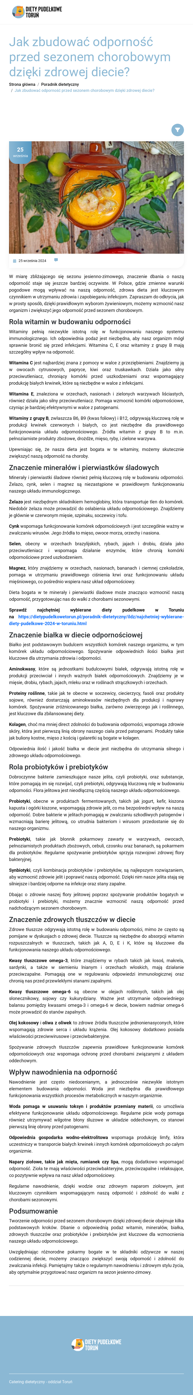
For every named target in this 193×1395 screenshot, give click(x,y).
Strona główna (22, 84)
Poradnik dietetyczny (60, 84)
